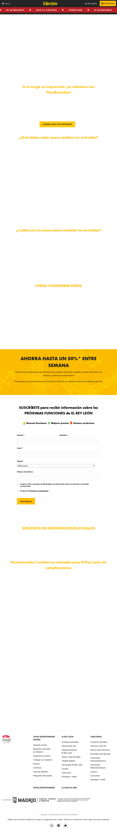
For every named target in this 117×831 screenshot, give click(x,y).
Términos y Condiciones (38, 490)
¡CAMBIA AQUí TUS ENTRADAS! (57, 124)
